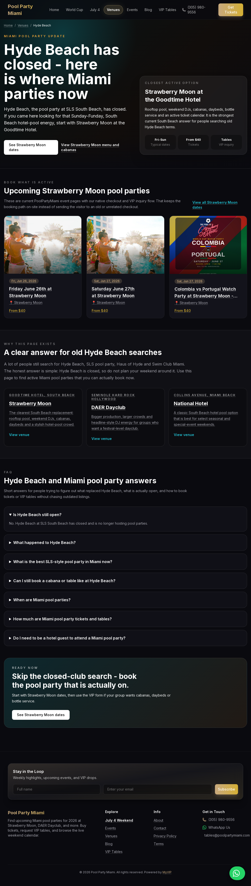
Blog (148, 10)
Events (132, 10)
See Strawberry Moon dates (27, 147)
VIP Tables (167, 10)
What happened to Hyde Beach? (44, 542)
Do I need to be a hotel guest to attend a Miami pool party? (69, 638)
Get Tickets (231, 9)
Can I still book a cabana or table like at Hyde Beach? (64, 580)
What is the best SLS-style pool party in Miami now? (62, 561)
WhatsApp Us (216, 827)
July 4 (95, 10)
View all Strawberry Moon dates (215, 204)
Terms (159, 844)
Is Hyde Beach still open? (37, 514)
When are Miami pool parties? (42, 599)
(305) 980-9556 (218, 819)
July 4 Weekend (119, 820)
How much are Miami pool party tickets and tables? (62, 618)
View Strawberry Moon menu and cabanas (90, 147)
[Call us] (197, 10)
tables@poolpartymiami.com (223, 835)
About (158, 820)
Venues (113, 10)
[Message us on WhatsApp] (237, 873)
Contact (160, 828)
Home (54, 10)
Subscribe (226, 789)
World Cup (74, 10)
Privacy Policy (165, 836)
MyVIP (167, 872)
